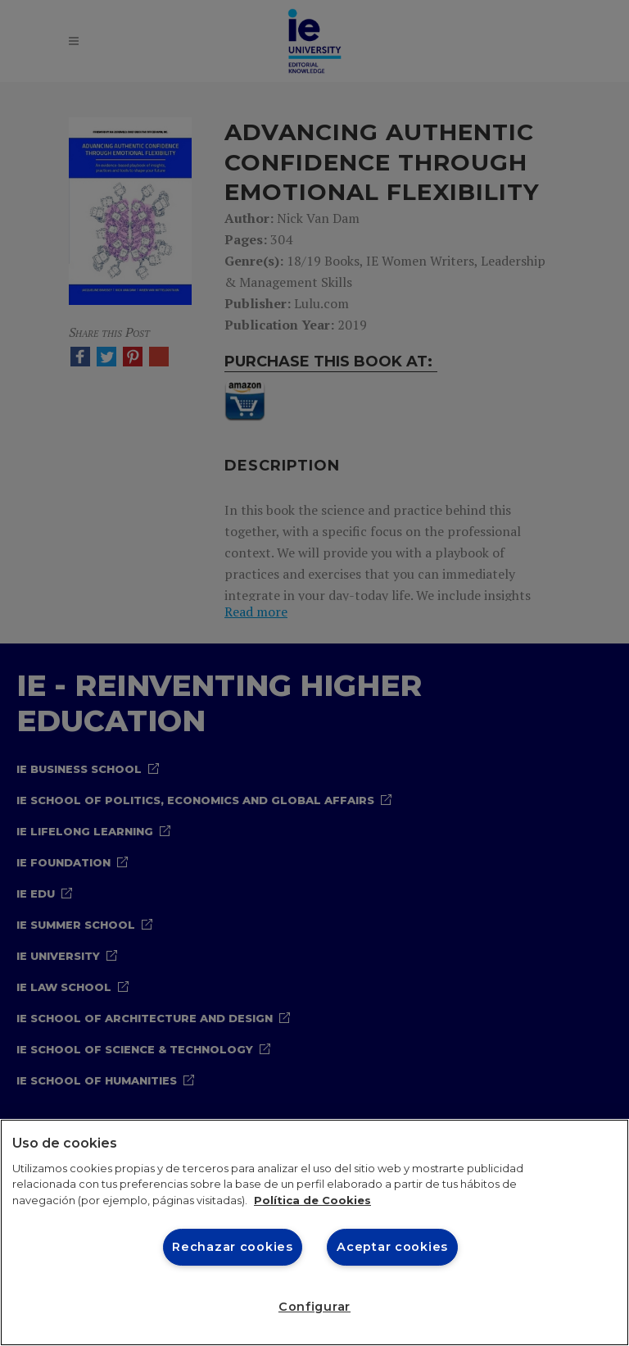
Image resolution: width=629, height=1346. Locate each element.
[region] (314, 1232)
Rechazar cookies (232, 1246)
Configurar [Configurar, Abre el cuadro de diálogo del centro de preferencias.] (314, 1306)
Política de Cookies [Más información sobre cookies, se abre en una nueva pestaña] (312, 1200)
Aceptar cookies (392, 1246)
